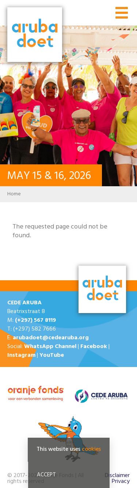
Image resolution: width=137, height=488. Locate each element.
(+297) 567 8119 (35, 320)
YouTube (51, 355)
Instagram (21, 355)
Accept (46, 475)
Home (14, 194)
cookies (91, 449)
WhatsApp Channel (50, 346)
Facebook (93, 346)
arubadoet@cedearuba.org (51, 338)
